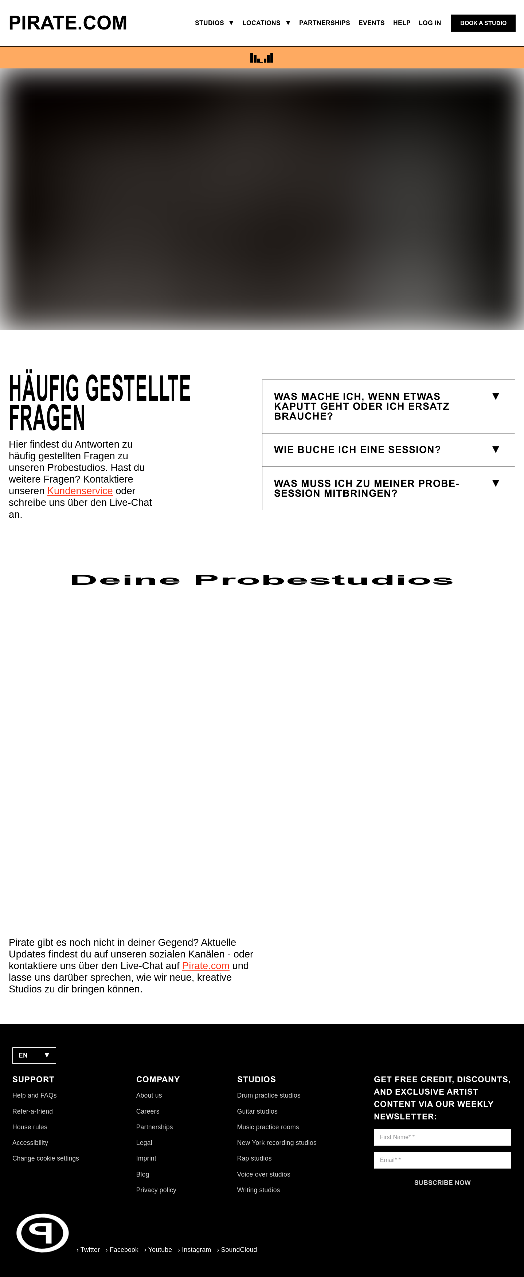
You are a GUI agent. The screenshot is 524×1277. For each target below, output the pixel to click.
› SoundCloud (237, 1249)
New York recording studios (277, 1142)
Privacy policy (156, 1190)
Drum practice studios (269, 1095)
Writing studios (258, 1190)
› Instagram (194, 1249)
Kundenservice (80, 490)
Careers (148, 1111)
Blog (142, 1174)
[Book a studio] (483, 23)
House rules (29, 1127)
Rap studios (254, 1158)
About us (149, 1095)
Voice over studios (263, 1174)
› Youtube (158, 1249)
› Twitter (88, 1249)
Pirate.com (206, 965)
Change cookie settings (45, 1158)
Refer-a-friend (32, 1111)
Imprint (146, 1158)
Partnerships (154, 1127)
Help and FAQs (34, 1095)
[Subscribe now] (443, 1182)
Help (402, 23)
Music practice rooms (268, 1127)
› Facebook (122, 1249)
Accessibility (30, 1142)
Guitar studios (257, 1111)
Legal (144, 1142)
